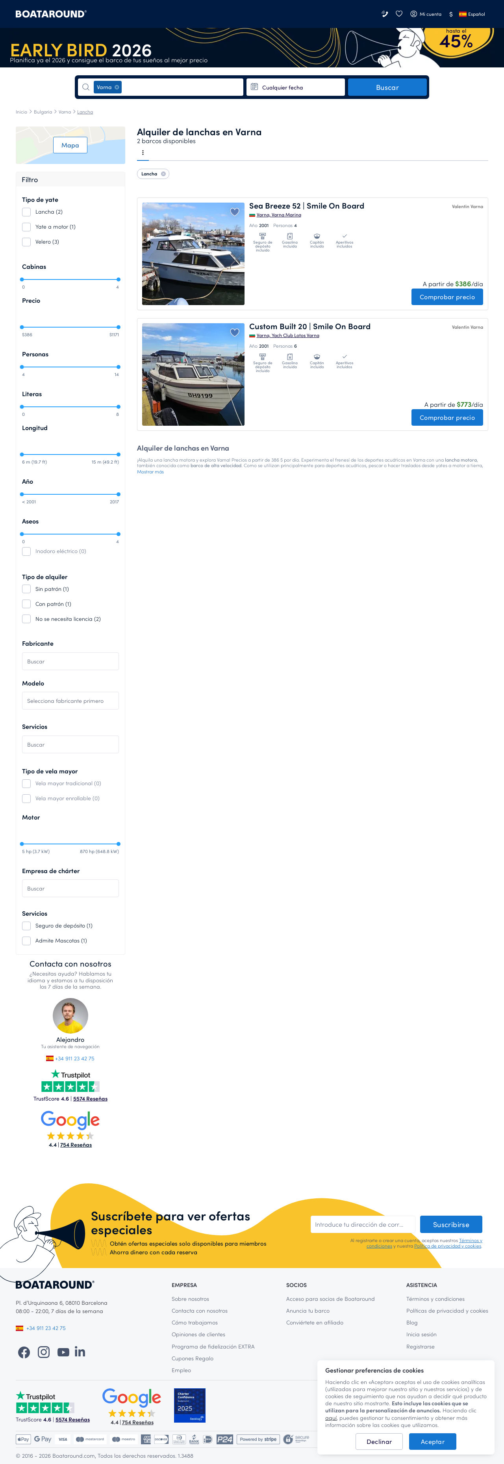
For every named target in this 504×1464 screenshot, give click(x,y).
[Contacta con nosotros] (385, 14)
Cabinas (34, 266)
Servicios (34, 726)
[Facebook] (24, 1352)
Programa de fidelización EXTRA (213, 1346)
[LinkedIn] (80, 1352)
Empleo (181, 1370)
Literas (32, 393)
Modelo (33, 682)
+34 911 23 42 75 (70, 1058)
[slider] (22, 279)
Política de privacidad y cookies (447, 1245)
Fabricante (38, 643)
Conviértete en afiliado (314, 1322)
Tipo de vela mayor (50, 770)
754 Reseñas (76, 1144)
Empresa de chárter (51, 870)
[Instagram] (43, 1352)
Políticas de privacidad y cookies (447, 1310)
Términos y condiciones (435, 1298)
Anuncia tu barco (308, 1310)
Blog (412, 1322)
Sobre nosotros (190, 1298)
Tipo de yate (40, 199)
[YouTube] (63, 1352)
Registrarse (420, 1346)
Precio (31, 300)
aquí (331, 1417)
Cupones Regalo (192, 1358)
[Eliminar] (117, 87)
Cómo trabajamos (195, 1322)
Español (472, 14)
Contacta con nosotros (200, 1310)
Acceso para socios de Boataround (330, 1298)
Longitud (35, 427)
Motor (31, 816)
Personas (35, 353)
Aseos (30, 520)
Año (27, 481)
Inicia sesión (421, 1334)
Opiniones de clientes (198, 1334)
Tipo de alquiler (44, 576)
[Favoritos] (399, 14)
